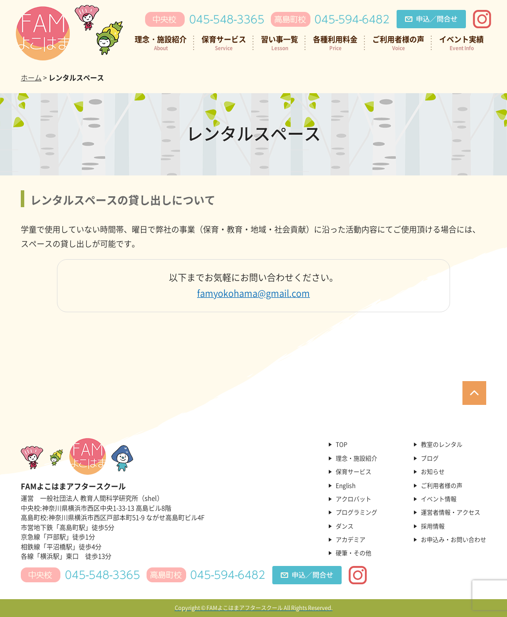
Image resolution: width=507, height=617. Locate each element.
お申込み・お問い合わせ (453, 540)
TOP (342, 445)
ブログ (430, 458)
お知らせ (433, 472)
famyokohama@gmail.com (253, 293)
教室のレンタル (441, 445)
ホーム (31, 77)
